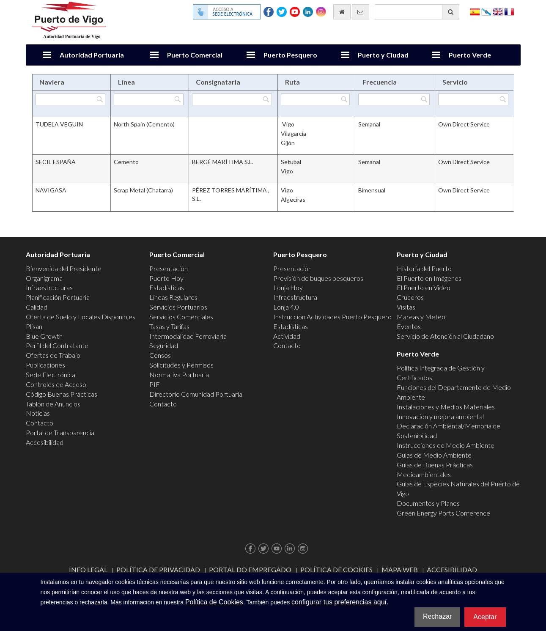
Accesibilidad (44, 442)
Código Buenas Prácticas (61, 394)
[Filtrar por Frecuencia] (394, 99)
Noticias (38, 413)
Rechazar (437, 616)
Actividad (286, 336)
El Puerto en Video (423, 287)
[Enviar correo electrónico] (360, 11)
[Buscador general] (417, 11)
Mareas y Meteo (421, 317)
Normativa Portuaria (179, 374)
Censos (160, 355)
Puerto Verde (470, 55)
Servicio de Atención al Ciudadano (445, 336)
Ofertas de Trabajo (53, 355)
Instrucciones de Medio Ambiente (445, 445)
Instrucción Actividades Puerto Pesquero (332, 317)
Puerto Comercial (194, 55)
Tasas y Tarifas (169, 326)
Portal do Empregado (250, 569)
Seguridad (163, 345)
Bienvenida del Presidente (64, 268)
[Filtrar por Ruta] (315, 99)
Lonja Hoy (288, 287)
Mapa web (399, 569)
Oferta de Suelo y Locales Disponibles (80, 317)
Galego (486, 11)
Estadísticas (166, 287)
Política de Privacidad (158, 569)
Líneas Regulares (173, 297)
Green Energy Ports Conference (443, 513)
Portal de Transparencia (60, 432)
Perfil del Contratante (57, 345)
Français (509, 11)
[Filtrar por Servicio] (473, 99)
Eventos (409, 326)
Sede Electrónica (50, 374)
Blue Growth (44, 336)
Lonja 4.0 (286, 307)
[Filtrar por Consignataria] (232, 99)
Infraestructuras (49, 287)
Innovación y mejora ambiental (440, 416)
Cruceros (410, 297)
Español (475, 11)
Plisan (34, 326)
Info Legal (88, 569)
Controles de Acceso (56, 384)
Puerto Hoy (166, 278)
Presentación (168, 268)
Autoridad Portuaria (92, 55)
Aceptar (485, 616)
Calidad (36, 307)
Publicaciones (45, 365)
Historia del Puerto (424, 268)
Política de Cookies (336, 569)
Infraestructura (295, 297)
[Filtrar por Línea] (148, 99)
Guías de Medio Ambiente (434, 455)
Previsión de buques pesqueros (318, 278)
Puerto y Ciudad (383, 55)
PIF (154, 384)
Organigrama (44, 278)
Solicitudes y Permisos (181, 365)
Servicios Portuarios (178, 307)
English (498, 11)
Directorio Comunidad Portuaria (195, 394)
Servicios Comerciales (181, 317)
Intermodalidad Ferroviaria (188, 336)
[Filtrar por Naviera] (71, 99)
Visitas (406, 307)
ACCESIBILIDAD (452, 569)
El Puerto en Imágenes (429, 278)
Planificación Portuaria (58, 297)
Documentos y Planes (428, 503)
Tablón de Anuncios (53, 404)
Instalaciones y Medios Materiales (446, 407)
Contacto (39, 423)
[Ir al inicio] (342, 11)
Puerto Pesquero (290, 55)
